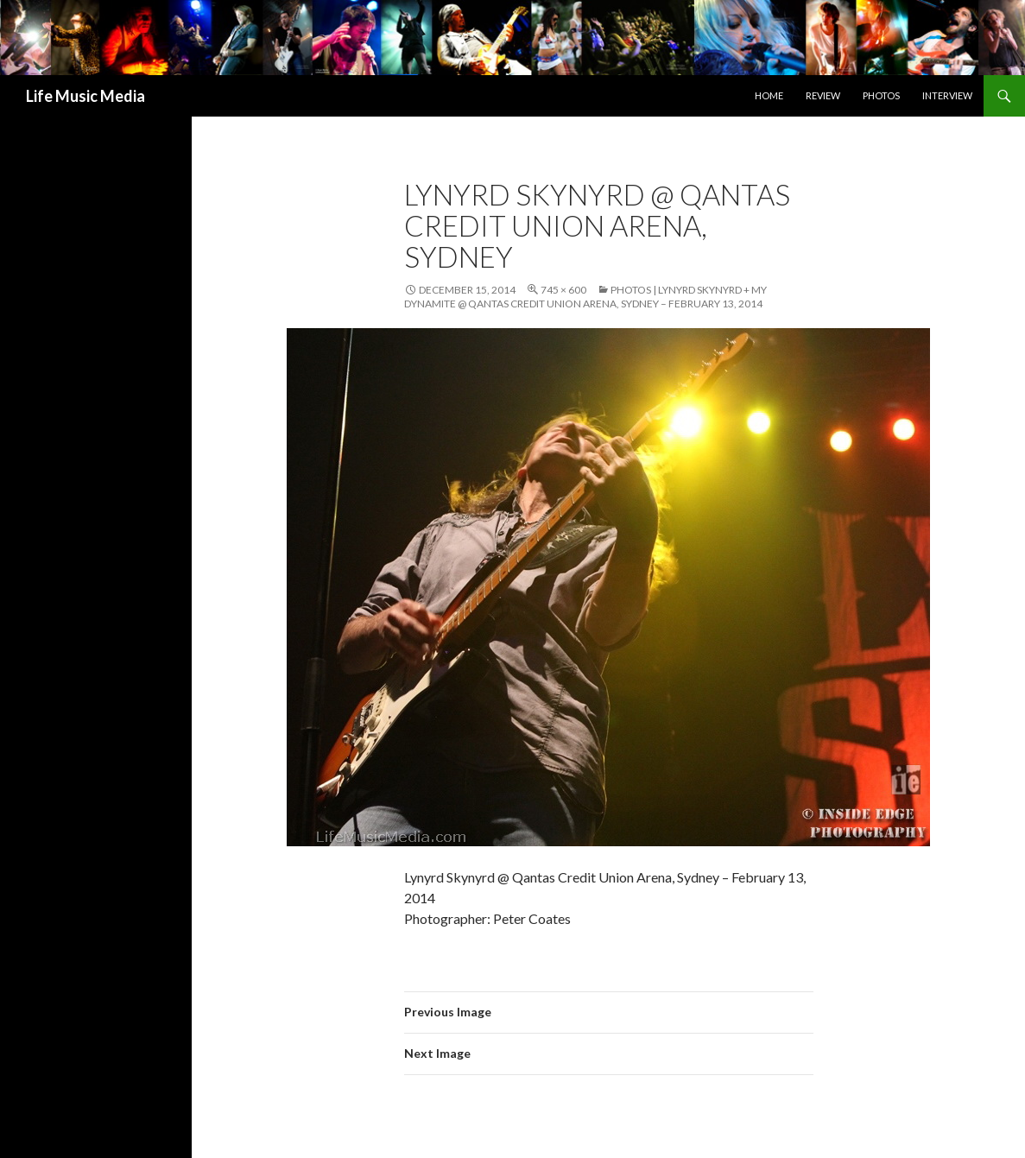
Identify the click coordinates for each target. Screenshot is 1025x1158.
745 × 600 (563, 289)
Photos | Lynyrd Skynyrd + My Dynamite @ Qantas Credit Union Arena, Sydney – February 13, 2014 (585, 296)
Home (769, 95)
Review (823, 95)
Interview (947, 95)
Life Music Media (85, 95)
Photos (881, 95)
